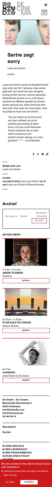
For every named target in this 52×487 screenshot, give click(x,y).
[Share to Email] (42, 154)
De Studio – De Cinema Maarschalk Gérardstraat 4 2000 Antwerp (17, 403)
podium (11, 74)
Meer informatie (10, 476)
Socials (6, 432)
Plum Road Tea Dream (16, 323)
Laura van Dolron (11, 170)
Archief (7, 460)
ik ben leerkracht (14, 450)
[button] (47, 154)
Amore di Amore (12, 273)
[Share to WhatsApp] (38, 154)
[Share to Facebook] (33, 154)
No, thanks (10, 483)
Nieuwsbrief (9, 427)
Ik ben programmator (16, 453)
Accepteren (29, 483)
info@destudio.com (13, 410)
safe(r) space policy (16, 456)
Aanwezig (8, 373)
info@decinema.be (12, 413)
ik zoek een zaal (13, 446)
